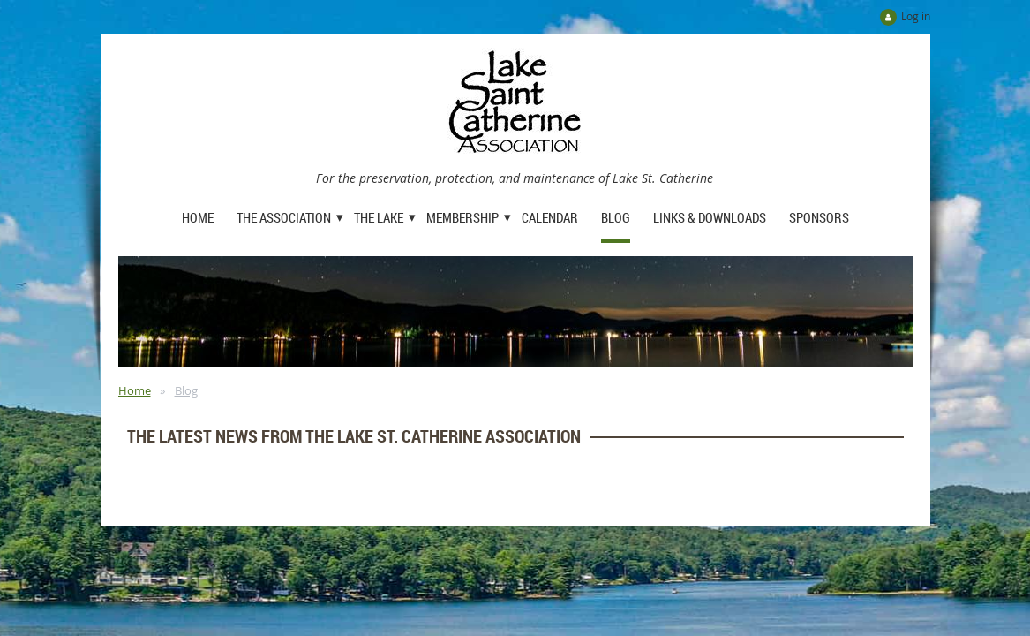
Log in (915, 16)
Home (134, 390)
